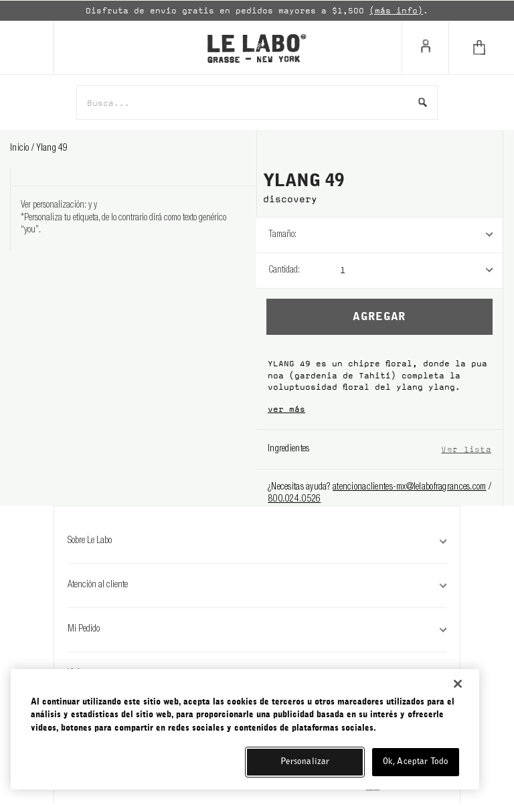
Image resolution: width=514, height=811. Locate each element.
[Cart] (481, 47)
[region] (245, 729)
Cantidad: (284, 270)
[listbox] (421, 235)
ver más (286, 409)
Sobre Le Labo (257, 541)
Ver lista (466, 449)
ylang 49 (52, 148)
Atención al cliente (257, 585)
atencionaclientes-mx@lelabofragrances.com (409, 487)
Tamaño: (282, 235)
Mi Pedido (257, 629)
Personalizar (305, 761)
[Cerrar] (458, 683)
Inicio (20, 148)
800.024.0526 (294, 499)
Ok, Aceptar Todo (415, 761)
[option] (257, 11)
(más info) (396, 10)
